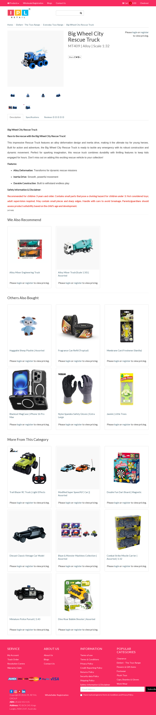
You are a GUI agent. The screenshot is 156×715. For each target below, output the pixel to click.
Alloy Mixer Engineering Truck (24, 272)
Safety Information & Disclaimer (95, 684)
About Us (48, 655)
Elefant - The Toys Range (129, 662)
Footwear (121, 671)
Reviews (54, 117)
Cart (129, 3)
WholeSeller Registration (57, 695)
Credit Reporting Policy (91, 668)
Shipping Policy (87, 680)
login (134, 32)
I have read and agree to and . (107, 695)
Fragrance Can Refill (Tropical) (73, 350)
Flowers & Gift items (126, 667)
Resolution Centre (16, 663)
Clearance (121, 658)
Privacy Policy (86, 663)
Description (15, 117)
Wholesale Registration (33, 3)
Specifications (32, 117)
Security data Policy (89, 676)
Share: (75, 57)
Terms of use (86, 655)
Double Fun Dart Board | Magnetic (124, 492)
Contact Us (61, 3)
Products (13, 3)
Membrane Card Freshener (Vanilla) (124, 350)
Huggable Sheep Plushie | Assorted (26, 350)
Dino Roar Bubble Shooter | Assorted (76, 619)
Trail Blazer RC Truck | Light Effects (27, 492)
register (145, 32)
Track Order (13, 659)
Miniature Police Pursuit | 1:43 (24, 619)
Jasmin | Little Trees (117, 414)
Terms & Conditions (89, 659)
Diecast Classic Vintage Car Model (26, 555)
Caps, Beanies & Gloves (128, 679)
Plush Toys (122, 675)
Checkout (144, 3)
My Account (13, 655)
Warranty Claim (14, 668)
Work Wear (122, 683)
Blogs (49, 3)
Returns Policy (87, 672)
